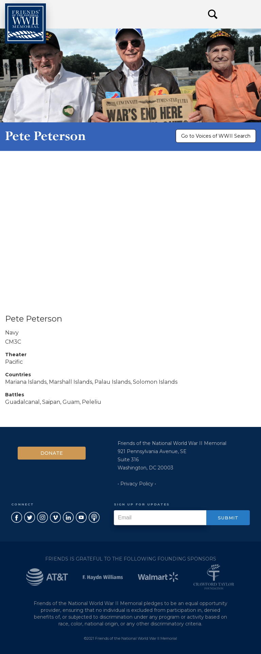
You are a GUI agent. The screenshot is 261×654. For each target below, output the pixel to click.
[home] (25, 23)
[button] (240, 14)
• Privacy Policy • (137, 484)
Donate (51, 453)
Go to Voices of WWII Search (215, 136)
